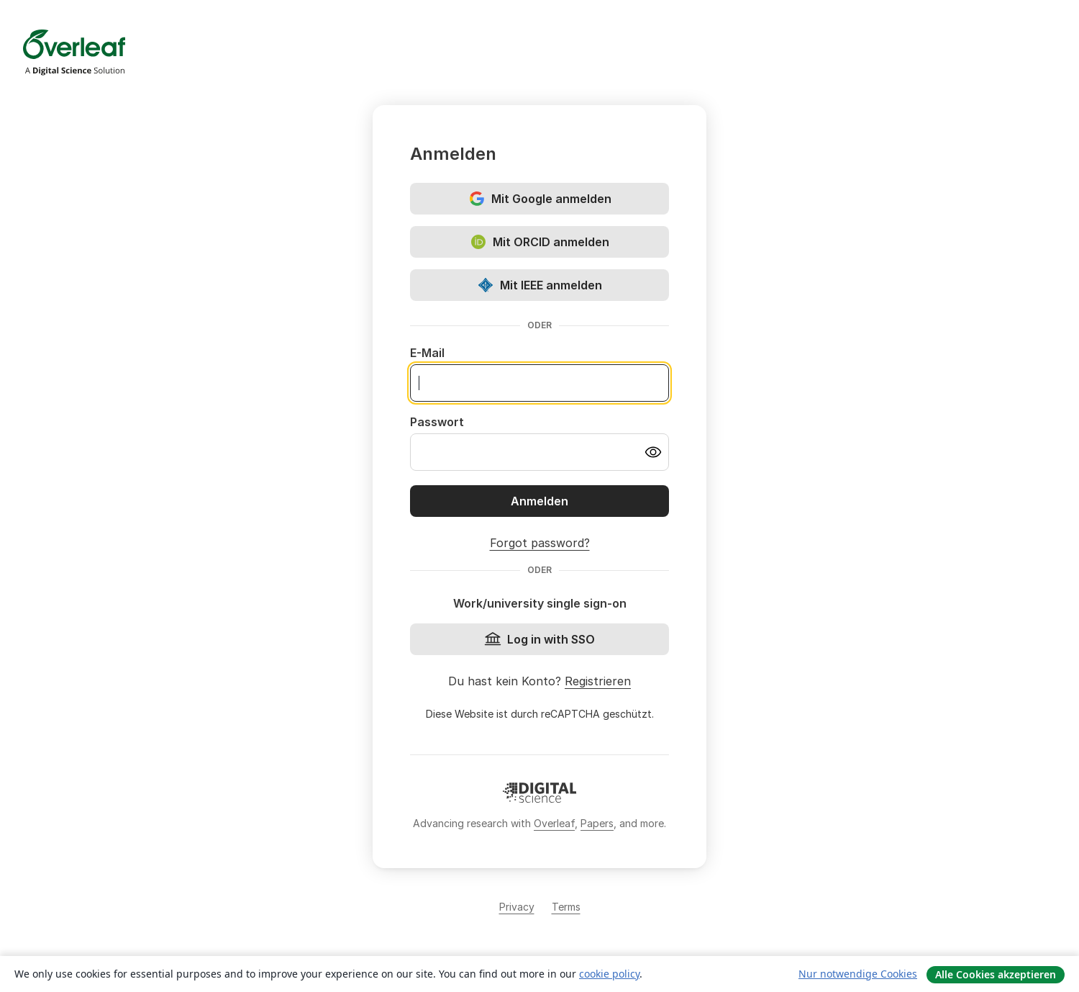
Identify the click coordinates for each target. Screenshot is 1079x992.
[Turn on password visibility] (653, 452)
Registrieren (598, 681)
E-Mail (427, 353)
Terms (566, 907)
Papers (597, 823)
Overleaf (554, 823)
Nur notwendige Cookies (857, 973)
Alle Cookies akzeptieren (995, 974)
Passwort (437, 422)
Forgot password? (540, 543)
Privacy (516, 907)
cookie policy (609, 973)
